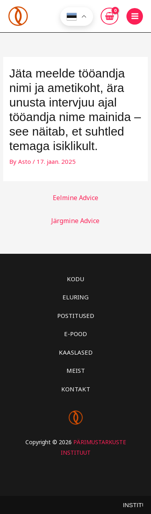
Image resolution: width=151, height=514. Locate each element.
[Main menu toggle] (134, 16)
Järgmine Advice (75, 220)
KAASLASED (76, 352)
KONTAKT (75, 389)
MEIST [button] (75, 370)
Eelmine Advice (75, 197)
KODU (75, 279)
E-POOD (75, 334)
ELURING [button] (75, 297)
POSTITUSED (75, 315)
